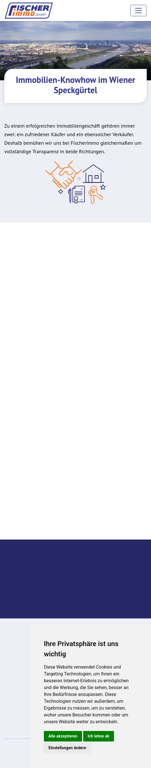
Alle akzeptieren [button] (62, 736)
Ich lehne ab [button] (98, 736)
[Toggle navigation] (138, 10)
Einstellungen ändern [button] (67, 747)
